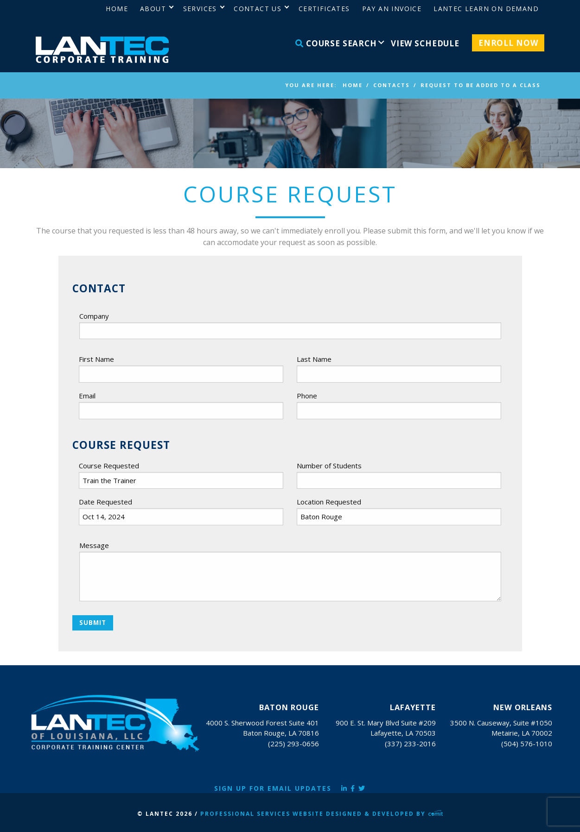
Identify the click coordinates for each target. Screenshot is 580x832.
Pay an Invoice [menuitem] (392, 8)
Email (87, 395)
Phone (307, 395)
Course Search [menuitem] (336, 43)
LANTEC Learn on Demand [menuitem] (486, 8)
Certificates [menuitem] (324, 8)
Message (94, 545)
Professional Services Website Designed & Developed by (321, 814)
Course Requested (109, 465)
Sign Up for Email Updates (272, 788)
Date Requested (105, 501)
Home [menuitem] (117, 8)
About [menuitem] (153, 8)
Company (94, 316)
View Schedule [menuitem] (425, 43)
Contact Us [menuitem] (257, 8)
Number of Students (329, 465)
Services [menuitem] (200, 8)
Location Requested (329, 501)
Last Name (314, 359)
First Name (96, 359)
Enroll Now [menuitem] (508, 43)
